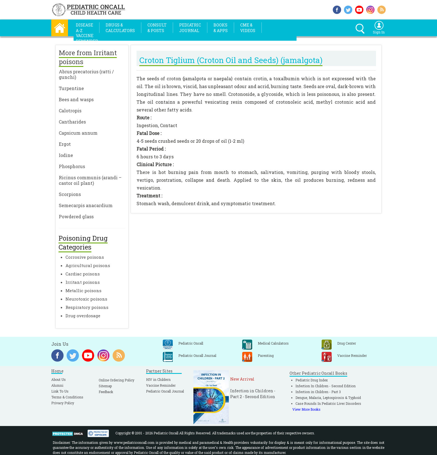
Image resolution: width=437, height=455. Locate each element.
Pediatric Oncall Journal (165, 391)
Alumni (57, 385)
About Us (58, 379)
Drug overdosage (82, 315)
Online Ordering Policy (116, 380)
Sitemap (105, 386)
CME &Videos (247, 27)
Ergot (65, 144)
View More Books (306, 409)
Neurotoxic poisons (86, 299)
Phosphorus (72, 166)
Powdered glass (76, 216)
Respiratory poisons (86, 307)
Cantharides (72, 122)
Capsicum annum (78, 133)
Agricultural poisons (87, 265)
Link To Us (60, 391)
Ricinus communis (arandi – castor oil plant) (90, 180)
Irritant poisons (82, 282)
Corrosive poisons (84, 257)
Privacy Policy (62, 403)
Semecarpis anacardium (86, 205)
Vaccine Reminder (161, 385)
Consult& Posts (157, 27)
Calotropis (70, 110)
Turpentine (71, 88)
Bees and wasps (76, 99)
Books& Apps (220, 27)
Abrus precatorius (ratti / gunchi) (86, 74)
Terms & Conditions (67, 397)
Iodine (66, 155)
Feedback (106, 391)
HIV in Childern (158, 379)
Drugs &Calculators (120, 27)
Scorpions (70, 194)
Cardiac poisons (82, 274)
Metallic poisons (83, 290)
